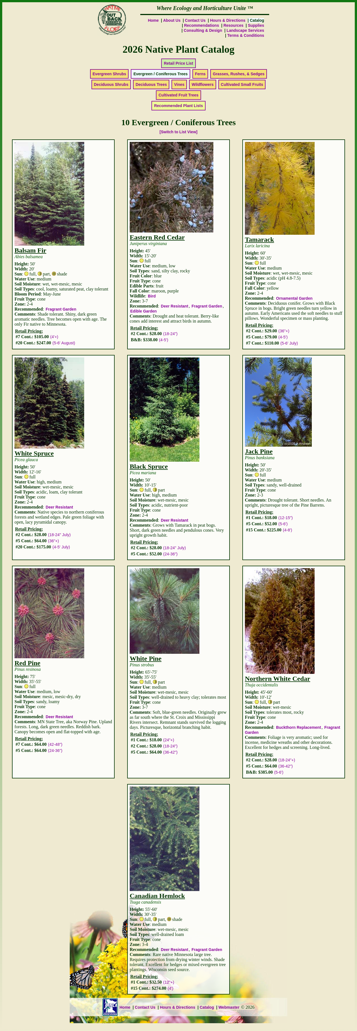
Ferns (200, 74)
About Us (171, 20)
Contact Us (195, 20)
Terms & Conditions (245, 35)
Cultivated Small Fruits (242, 84)
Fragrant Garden (61, 309)
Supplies (256, 25)
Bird (152, 296)
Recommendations (201, 25)
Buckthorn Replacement (298, 727)
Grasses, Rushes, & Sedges (238, 74)
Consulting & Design (203, 30)
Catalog (207, 1007)
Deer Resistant (174, 306)
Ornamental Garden (294, 298)
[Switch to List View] (178, 132)
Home (153, 20)
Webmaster (228, 1007)
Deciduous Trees (151, 84)
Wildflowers (202, 84)
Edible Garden (143, 311)
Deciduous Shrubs (111, 84)
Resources (233, 25)
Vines (179, 84)
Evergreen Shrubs (109, 74)
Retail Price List (178, 63)
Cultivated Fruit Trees (178, 95)
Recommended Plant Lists (178, 105)
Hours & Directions (227, 20)
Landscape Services (245, 30)
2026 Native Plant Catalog (179, 49)
